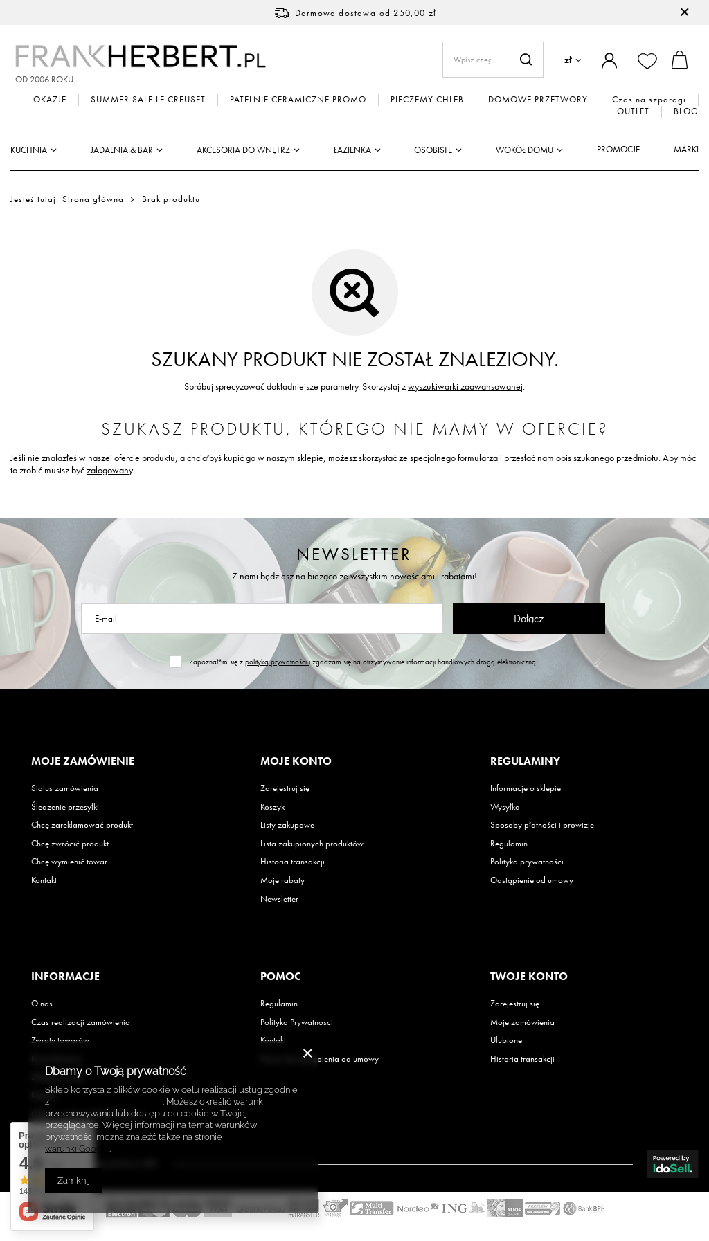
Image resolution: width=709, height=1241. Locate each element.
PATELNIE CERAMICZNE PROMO (298, 99)
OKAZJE (49, 99)
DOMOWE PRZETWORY (538, 99)
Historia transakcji (292, 861)
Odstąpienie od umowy (531, 880)
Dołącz (529, 618)
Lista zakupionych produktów (312, 843)
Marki (686, 149)
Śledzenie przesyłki (65, 807)
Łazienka (352, 150)
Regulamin (509, 843)
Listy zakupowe (287, 825)
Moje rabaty (282, 880)
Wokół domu (524, 150)
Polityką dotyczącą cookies (107, 1101)
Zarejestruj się (284, 788)
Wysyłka (505, 807)
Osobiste (433, 150)
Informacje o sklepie (525, 788)
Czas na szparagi (649, 99)
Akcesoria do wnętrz (243, 150)
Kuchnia (28, 150)
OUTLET (633, 111)
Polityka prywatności (527, 861)
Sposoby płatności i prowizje (542, 825)
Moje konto (296, 761)
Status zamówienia (64, 788)
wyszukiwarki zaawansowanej (465, 386)
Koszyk (272, 807)
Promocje (618, 149)
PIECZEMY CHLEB (427, 99)
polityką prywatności (277, 662)
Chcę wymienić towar (69, 861)
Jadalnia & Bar (122, 150)
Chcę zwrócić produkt (70, 843)
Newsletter (354, 554)
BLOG (686, 111)
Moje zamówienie (82, 761)
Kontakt (44, 880)
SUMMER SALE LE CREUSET (148, 99)
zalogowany (109, 470)
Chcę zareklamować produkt (82, 825)
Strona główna (93, 199)
